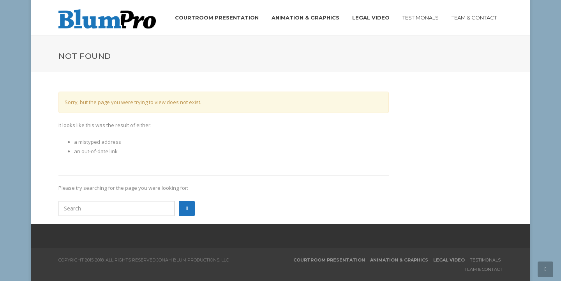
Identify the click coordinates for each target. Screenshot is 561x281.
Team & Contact (483, 269)
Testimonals (485, 260)
